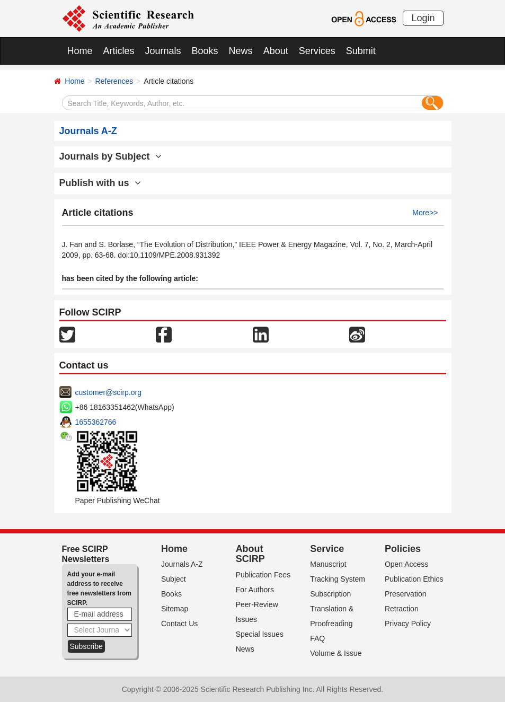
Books (205, 51)
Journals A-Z (182, 564)
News (241, 51)
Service (327, 548)
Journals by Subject (110, 156)
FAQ (317, 638)
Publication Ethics (414, 579)
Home (80, 51)
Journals (163, 51)
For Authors (255, 589)
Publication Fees (263, 575)
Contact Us (179, 623)
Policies (403, 548)
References (114, 81)
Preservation (406, 594)
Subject (173, 579)
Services (317, 51)
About (275, 51)
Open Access (407, 564)
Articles (119, 51)
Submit (361, 51)
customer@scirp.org (108, 392)
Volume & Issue (335, 653)
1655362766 (96, 422)
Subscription (330, 594)
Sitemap (174, 608)
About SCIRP (250, 554)
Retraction (402, 608)
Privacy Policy (408, 623)
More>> (425, 212)
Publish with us (100, 183)
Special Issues (259, 634)
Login (423, 18)
